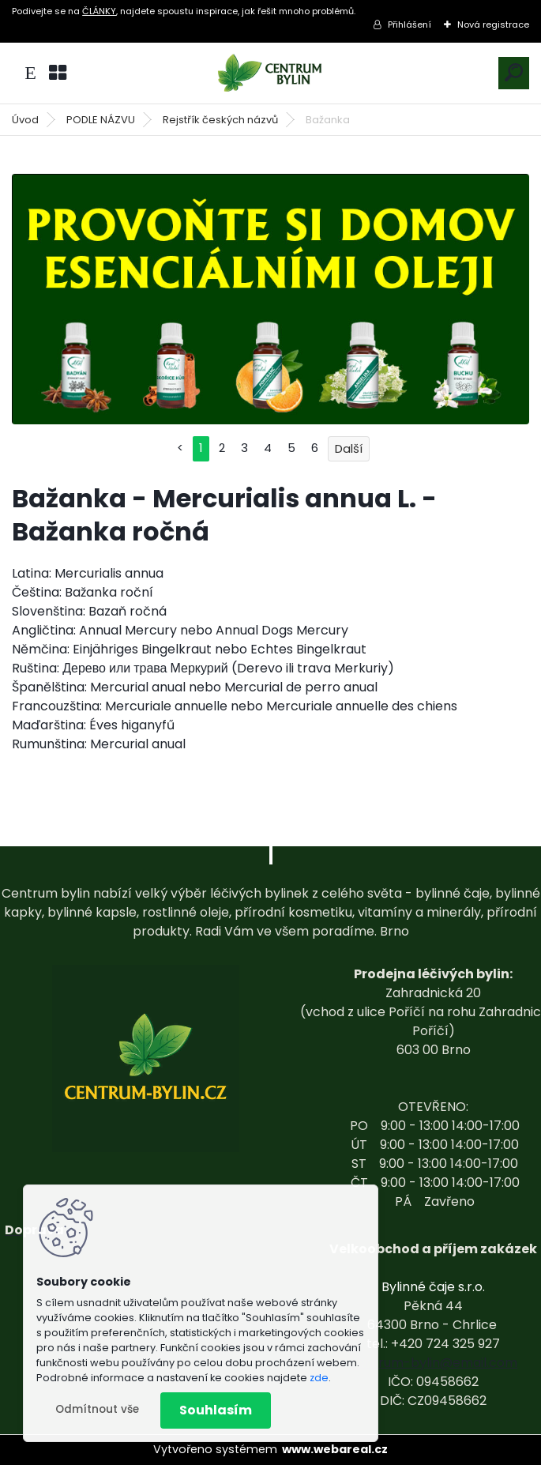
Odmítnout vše (97, 1409)
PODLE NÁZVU (100, 119)
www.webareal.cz (335, 1449)
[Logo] (271, 73)
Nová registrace (493, 24)
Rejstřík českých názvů (220, 119)
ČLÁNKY (99, 11)
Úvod (25, 119)
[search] (513, 72)
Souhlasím (215, 1410)
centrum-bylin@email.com (433, 1363)
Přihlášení (409, 24)
